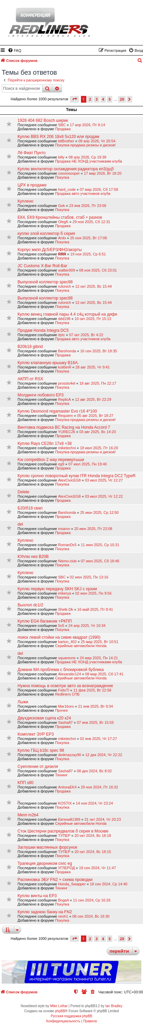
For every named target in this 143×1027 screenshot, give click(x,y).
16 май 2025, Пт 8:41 (95, 609)
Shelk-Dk (65, 609)
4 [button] (103, 99)
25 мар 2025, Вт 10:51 (99, 642)
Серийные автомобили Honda (81, 646)
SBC (62, 125)
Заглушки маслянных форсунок (47, 847)
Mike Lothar (58, 1006)
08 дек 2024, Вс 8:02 (94, 771)
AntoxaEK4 (67, 787)
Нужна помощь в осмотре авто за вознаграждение (65, 685)
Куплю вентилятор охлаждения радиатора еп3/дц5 (66, 169)
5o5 (61, 626)
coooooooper (69, 173)
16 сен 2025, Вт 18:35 (98, 351)
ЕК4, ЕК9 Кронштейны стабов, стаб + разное (60, 217)
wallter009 (66, 270)
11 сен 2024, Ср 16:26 (91, 900)
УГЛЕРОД (66, 868)
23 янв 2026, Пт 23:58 (87, 206)
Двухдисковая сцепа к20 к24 (44, 718)
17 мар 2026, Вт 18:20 (102, 173)
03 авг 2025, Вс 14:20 (97, 432)
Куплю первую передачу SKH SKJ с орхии (57, 589)
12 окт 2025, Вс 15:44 (93, 286)
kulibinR (64, 367)
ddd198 (64, 319)
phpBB (60, 1011)
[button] (74, 99)
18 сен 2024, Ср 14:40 (108, 884)
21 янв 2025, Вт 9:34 (95, 706)
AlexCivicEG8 (69, 480)
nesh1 (63, 916)
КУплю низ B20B (33, 556)
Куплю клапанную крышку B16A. (48, 362)
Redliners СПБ (67, 694)
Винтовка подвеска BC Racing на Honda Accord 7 (64, 427)
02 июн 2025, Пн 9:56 (93, 593)
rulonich (64, 286)
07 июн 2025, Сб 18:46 (100, 561)
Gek (61, 206)
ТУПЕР (64, 836)
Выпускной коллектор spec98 (45, 282)
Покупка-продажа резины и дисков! (85, 145)
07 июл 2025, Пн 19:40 (87, 464)
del (20, 524)
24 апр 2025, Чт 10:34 (87, 626)
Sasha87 (65, 722)
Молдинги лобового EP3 (40, 395)
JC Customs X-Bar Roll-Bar (42, 265)
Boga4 (63, 900)
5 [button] (110, 99)
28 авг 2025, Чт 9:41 (93, 367)
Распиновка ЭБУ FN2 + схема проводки (55, 879)
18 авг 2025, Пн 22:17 (97, 383)
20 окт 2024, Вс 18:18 (93, 836)
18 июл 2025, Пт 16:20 (99, 448)
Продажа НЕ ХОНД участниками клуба (88, 161)
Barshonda (67, 351)
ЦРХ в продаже (32, 185)
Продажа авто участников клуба (82, 193)
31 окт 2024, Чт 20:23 (102, 819)
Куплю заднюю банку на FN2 (45, 912)
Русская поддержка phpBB (71, 1016)
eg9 (61, 464)
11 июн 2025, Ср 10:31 (100, 545)
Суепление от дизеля (38, 766)
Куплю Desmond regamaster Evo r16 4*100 (57, 411)
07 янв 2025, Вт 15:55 (95, 722)
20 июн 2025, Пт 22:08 (93, 529)
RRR (62, 254)
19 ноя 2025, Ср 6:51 (88, 254)
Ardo (62, 238)
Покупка (62, 177)
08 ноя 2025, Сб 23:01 (98, 270)
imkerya (64, 593)
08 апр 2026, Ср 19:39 (87, 157)
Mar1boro (66, 706)
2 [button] (90, 99)
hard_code (67, 189)
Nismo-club (67, 561)
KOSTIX (65, 803)
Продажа (62, 129)
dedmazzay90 (69, 755)
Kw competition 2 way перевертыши (51, 459)
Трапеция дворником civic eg (45, 863)
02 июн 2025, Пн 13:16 (89, 577)
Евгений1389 (69, 819)
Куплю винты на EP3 (37, 895)
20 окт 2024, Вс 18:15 (93, 852)
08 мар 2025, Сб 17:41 (104, 674)
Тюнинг (61, 775)
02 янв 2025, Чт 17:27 (98, 739)
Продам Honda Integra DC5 (43, 330)
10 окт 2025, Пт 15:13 (93, 319)
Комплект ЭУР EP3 (36, 734)
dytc (61, 335)
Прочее (61, 710)
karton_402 (67, 642)
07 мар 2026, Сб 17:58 (99, 189)
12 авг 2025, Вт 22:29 (93, 399)
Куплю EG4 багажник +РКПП (45, 621)
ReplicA (64, 399)
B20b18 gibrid (30, 346)
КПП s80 (25, 782)
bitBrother (66, 141)
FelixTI (63, 690)
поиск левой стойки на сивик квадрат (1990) (59, 637)
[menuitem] (14, 50)
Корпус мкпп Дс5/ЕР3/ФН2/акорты (50, 249)
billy (61, 157)
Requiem (65, 416)
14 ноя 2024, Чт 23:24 (94, 803)
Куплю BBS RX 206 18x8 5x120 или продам (58, 136)
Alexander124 (69, 674)
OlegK (63, 222)
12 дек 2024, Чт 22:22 (103, 755)
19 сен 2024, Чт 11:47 (97, 868)
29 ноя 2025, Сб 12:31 (91, 222)
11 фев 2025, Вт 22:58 (92, 690)
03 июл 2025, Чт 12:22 (104, 496)
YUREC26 (66, 432)
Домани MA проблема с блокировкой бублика (61, 669)
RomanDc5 (67, 545)
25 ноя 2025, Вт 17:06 (88, 238)
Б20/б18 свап (30, 508)
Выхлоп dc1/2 (30, 605)
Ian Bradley (113, 1006)
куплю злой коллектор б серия (46, 233)
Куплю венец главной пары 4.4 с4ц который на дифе (67, 314)
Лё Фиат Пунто (32, 152)
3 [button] (96, 99)
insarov (64, 529)
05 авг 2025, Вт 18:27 (95, 416)
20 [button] (122, 99)
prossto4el (66, 383)
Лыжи (23, 702)
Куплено (25, 201)
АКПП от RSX (30, 379)
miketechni (67, 448)
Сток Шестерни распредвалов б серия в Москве (63, 831)
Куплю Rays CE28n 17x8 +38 (45, 443)
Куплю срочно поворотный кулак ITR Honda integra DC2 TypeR (77, 475)
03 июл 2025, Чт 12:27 (104, 480)
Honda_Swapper (72, 884)
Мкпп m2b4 (28, 815)
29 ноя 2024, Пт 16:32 (99, 787)
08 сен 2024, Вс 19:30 (90, 916)
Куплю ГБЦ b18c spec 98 (41, 750)
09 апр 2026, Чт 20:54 (96, 141)
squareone (67, 658)
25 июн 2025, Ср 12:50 (99, 512)
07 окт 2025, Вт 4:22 (86, 335)
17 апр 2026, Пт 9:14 (87, 125)
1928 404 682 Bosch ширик (43, 120)
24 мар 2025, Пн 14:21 (99, 658)
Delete (23, 492)
